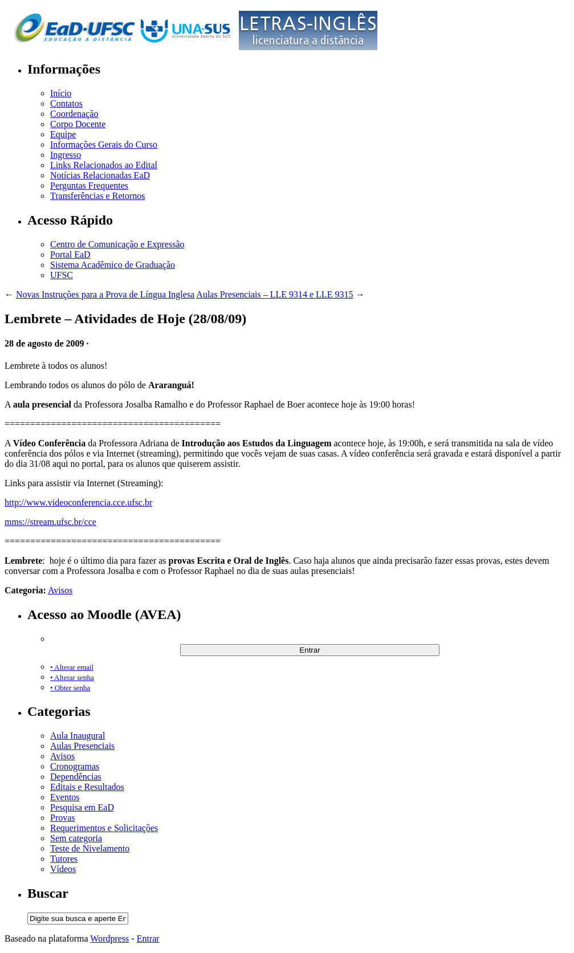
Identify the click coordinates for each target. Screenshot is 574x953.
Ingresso (65, 155)
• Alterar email (71, 667)
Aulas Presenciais (82, 746)
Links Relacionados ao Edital (103, 165)
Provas (62, 817)
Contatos (66, 103)
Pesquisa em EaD (82, 807)
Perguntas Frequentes (89, 185)
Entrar (148, 938)
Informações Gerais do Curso (103, 144)
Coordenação (74, 114)
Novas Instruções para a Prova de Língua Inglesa (105, 294)
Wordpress (109, 938)
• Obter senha (70, 687)
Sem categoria (76, 838)
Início (60, 93)
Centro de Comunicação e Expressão (117, 244)
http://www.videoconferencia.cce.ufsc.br (78, 502)
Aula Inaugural (77, 735)
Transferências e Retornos (97, 196)
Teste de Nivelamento (89, 848)
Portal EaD (70, 254)
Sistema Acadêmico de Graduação (112, 265)
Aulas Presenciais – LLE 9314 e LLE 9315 (274, 294)
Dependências (75, 776)
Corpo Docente (77, 124)
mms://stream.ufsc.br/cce (50, 522)
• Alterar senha (72, 677)
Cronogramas (74, 766)
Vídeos (63, 869)
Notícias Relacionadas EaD (100, 175)
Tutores (64, 859)
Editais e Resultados (87, 787)
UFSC (61, 275)
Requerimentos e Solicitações (104, 828)
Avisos (60, 590)
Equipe (63, 134)
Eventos (65, 797)
